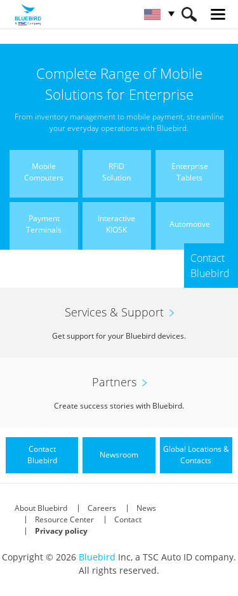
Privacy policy (61, 530)
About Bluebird (41, 508)
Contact (128, 519)
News (146, 508)
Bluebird (97, 557)
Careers (102, 508)
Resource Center (64, 519)
